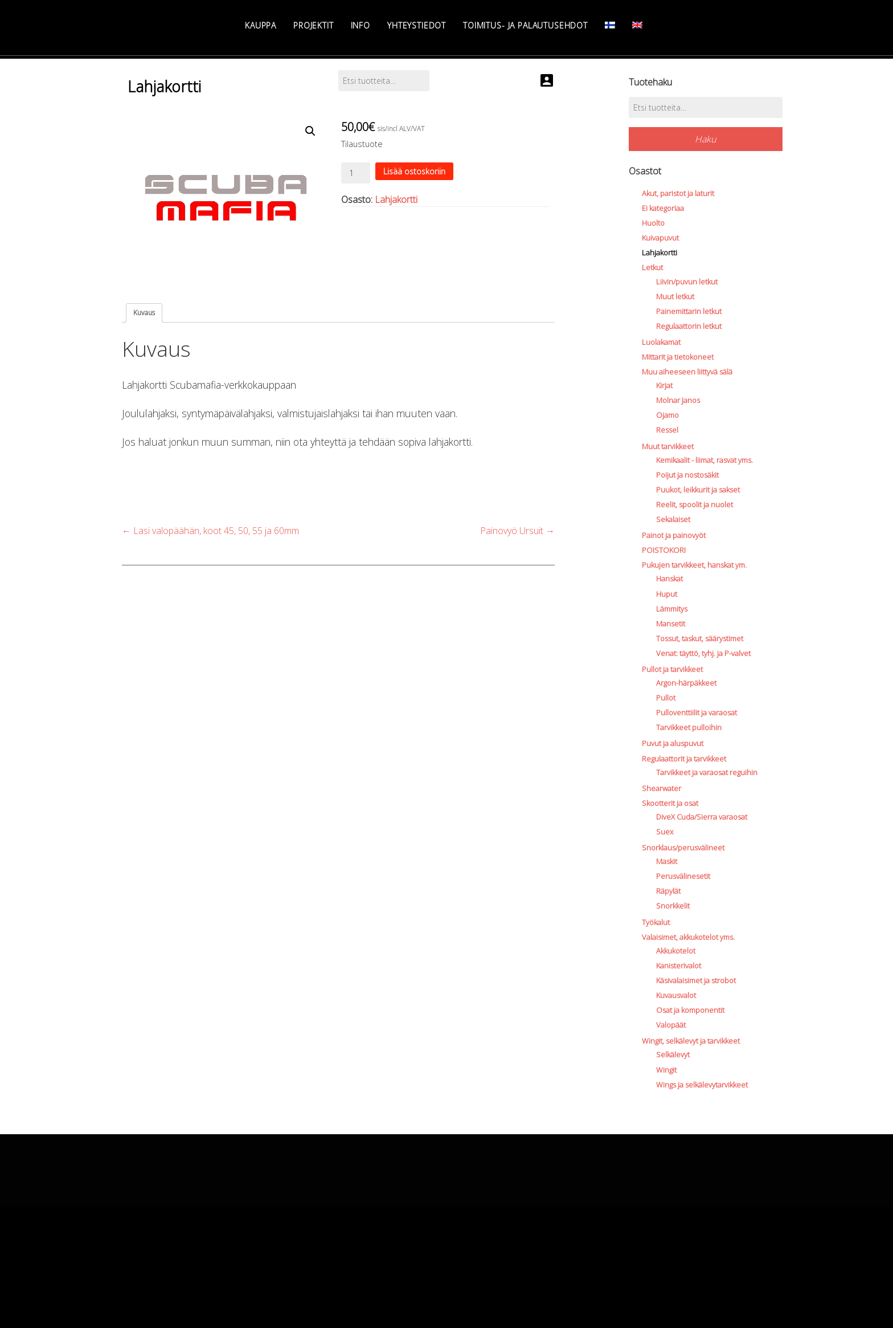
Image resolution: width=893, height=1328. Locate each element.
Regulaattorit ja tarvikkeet (684, 758)
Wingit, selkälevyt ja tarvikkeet (691, 1041)
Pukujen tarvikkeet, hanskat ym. (694, 565)
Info (360, 25)
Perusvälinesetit (683, 876)
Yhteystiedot (416, 25)
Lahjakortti (396, 199)
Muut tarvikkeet (668, 446)
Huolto (653, 223)
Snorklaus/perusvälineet (683, 847)
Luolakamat (661, 342)
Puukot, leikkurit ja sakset (698, 489)
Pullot (665, 697)
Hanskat (669, 578)
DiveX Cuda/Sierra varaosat (701, 817)
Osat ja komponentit (690, 1010)
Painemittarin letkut (689, 311)
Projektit (313, 25)
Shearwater (661, 788)
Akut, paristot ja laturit (678, 193)
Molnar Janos (678, 400)
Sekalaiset (673, 519)
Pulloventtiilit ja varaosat (696, 712)
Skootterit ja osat (670, 803)
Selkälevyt (673, 1054)
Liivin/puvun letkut (687, 281)
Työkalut (656, 922)
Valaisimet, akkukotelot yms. (688, 937)
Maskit (666, 861)
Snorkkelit (673, 906)
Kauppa (260, 25)
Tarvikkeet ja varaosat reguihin (706, 772)
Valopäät (671, 1025)
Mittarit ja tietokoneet (678, 357)
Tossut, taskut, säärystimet (699, 638)
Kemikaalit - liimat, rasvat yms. (704, 460)
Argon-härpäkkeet (686, 683)
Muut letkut (675, 296)
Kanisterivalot (678, 965)
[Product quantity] (355, 173)
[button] (310, 131)
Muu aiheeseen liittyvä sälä (687, 371)
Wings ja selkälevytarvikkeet (702, 1084)
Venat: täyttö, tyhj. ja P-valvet (703, 653)
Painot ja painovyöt (674, 535)
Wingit (666, 1070)
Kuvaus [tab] (144, 312)
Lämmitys (671, 609)
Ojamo (667, 415)
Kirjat (664, 385)
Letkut (652, 267)
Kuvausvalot (676, 995)
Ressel (667, 430)
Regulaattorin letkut (689, 326)
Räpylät (668, 891)
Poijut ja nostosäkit (687, 475)
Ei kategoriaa (663, 208)
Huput (666, 594)
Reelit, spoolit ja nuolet (694, 504)
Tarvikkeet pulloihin (689, 727)
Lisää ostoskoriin (414, 171)
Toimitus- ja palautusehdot (525, 25)
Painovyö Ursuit (517, 530)
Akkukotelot (675, 951)
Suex (664, 831)
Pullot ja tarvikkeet (672, 669)
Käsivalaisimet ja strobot (696, 980)
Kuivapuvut (660, 238)
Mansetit (670, 623)
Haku (705, 139)
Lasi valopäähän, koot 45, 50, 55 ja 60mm (210, 530)
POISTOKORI (664, 550)
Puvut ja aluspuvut (672, 743)
